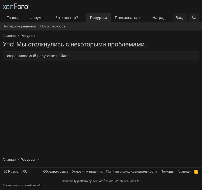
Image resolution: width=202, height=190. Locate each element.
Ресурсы (98, 17)
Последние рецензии (19, 26)
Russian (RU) (16, 171)
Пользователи (128, 17)
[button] (48, 17)
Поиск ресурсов (52, 26)
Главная (14, 17)
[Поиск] (194, 17)
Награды (160, 17)
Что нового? (67, 17)
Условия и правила (87, 171)
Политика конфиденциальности (131, 171)
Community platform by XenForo (101, 181)
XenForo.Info (33, 185)
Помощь (167, 171)
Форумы (36, 17)
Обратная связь (55, 171)
